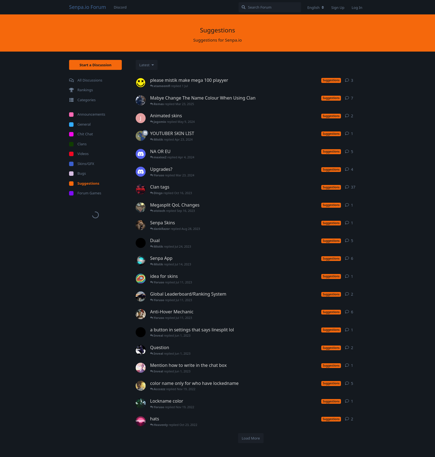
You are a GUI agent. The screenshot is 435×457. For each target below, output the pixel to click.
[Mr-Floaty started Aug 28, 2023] (141, 225)
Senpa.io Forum (87, 7)
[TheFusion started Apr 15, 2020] (141, 100)
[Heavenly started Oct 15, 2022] (141, 421)
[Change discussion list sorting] (147, 65)
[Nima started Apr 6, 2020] (141, 189)
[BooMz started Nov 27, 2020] (141, 243)
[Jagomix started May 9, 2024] (141, 118)
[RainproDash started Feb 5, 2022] (141, 279)
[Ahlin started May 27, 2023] (141, 368)
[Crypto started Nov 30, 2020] (141, 136)
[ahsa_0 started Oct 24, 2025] (141, 83)
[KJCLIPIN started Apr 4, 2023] (141, 350)
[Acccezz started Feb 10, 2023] (141, 296)
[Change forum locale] (316, 7)
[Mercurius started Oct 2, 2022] (141, 403)
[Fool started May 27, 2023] (141, 314)
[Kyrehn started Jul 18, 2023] (141, 207)
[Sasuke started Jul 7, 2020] (141, 386)
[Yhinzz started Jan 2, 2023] (141, 332)
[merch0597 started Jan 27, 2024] (141, 154)
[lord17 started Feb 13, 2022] (141, 261)
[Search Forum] (270, 7)
